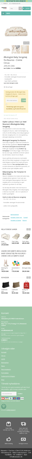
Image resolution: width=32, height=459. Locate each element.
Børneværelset (15, 214)
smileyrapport (10, 410)
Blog (2, 380)
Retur (3, 366)
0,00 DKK (28, 8)
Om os (3, 356)
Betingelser (5, 363)
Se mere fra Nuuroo (9, 115)
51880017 (5, 3)
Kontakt (3, 352)
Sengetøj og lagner (16, 220)
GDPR (3, 359)
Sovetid (25, 217)
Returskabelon (6, 369)
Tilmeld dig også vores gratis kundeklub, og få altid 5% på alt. (16, 108)
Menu (5, 13)
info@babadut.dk (15, 3)
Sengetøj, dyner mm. (16, 217)
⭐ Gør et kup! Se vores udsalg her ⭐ (16, 1)
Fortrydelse (5, 373)
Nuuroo (24, 220)
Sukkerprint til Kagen (8, 376)
